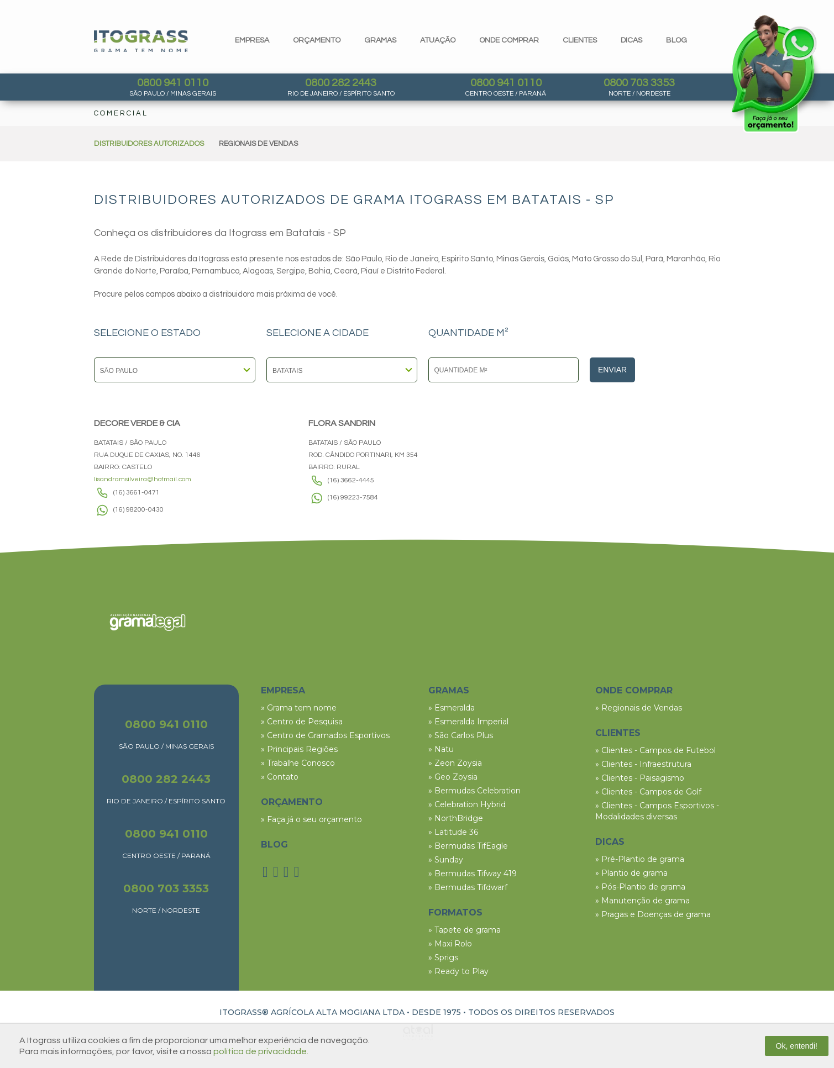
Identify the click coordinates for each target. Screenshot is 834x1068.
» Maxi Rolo (450, 944)
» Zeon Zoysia (455, 763)
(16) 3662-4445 (351, 480)
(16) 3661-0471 (136, 492)
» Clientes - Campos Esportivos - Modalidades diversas (657, 811)
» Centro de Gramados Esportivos (325, 735)
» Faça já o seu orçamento (311, 819)
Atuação (437, 40)
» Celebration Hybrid (467, 804)
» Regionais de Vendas (638, 708)
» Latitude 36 (453, 832)
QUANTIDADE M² (468, 333)
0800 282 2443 (340, 82)
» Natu (441, 749)
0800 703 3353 (639, 82)
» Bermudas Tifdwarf (467, 887)
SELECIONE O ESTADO (147, 333)
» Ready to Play (458, 971)
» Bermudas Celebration (474, 791)
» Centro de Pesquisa (302, 722)
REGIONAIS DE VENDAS (258, 144)
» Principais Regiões (299, 749)
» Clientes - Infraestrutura (643, 764)
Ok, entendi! (797, 1045)
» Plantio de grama (631, 873)
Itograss (141, 41)
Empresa (252, 40)
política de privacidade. (260, 1051)
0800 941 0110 (172, 82)
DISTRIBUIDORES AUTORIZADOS (149, 144)
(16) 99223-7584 (353, 497)
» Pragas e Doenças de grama (653, 914)
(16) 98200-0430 (138, 509)
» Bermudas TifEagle (468, 846)
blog (676, 40)
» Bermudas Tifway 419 (472, 873)
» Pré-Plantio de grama (639, 859)
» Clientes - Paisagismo (639, 778)
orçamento (316, 40)
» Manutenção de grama (642, 901)
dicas (631, 40)
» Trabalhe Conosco (298, 763)
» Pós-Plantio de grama (640, 887)
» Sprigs (443, 957)
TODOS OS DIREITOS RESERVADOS (541, 1012)
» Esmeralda (451, 708)
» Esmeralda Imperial (468, 722)
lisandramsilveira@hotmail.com (142, 479)
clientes (580, 40)
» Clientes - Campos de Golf (648, 792)
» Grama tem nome (299, 708)
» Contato (279, 777)
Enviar (612, 369)
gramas (380, 40)
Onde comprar (509, 40)
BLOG (274, 844)
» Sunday (445, 860)
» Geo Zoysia (453, 777)
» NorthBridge (455, 818)
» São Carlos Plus (460, 735)
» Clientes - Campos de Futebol (655, 750)
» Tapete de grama (464, 930)
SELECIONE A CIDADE (317, 333)
